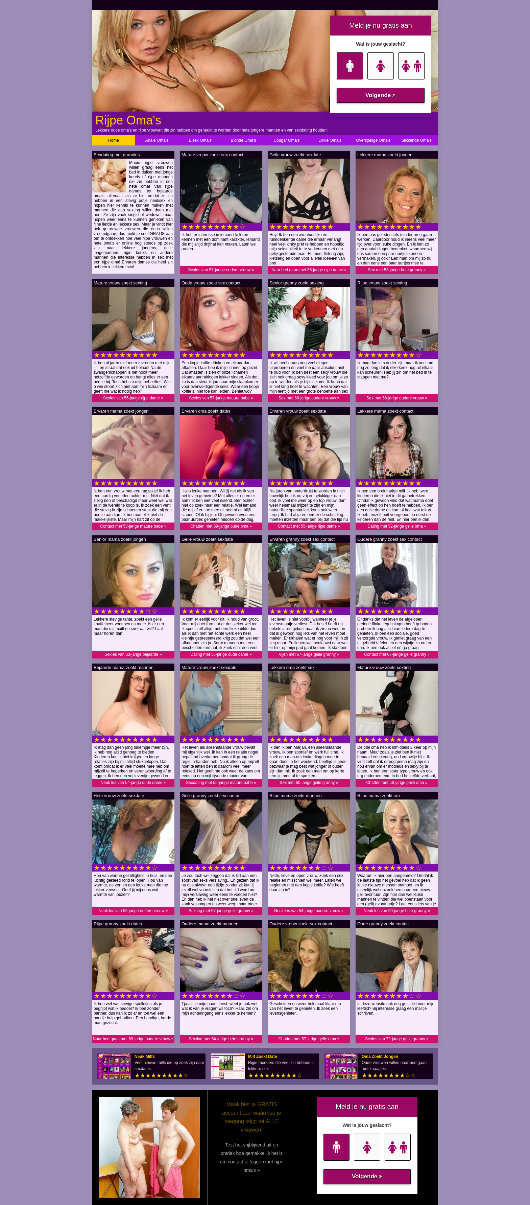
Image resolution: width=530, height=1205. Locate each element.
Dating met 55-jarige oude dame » (220, 654)
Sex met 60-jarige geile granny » (309, 782)
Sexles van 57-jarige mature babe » (221, 398)
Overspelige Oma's (373, 140)
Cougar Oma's (287, 140)
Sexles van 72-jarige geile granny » (396, 1039)
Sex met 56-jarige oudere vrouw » (396, 398)
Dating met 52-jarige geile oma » (396, 526)
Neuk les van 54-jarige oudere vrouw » (308, 910)
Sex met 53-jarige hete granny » (397, 270)
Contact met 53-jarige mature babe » (133, 526)
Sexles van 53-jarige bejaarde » (133, 654)
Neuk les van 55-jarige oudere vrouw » (133, 910)
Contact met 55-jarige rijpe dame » (309, 526)
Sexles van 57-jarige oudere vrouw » (221, 270)
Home (113, 140)
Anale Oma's (156, 140)
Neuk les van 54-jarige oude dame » (133, 782)
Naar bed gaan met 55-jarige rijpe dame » (308, 270)
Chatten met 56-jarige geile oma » (397, 782)
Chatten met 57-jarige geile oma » (309, 1039)
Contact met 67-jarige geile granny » (396, 654)
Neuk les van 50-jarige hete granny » (397, 910)
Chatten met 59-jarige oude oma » (221, 526)
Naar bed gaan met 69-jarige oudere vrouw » (133, 1039)
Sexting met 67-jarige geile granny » (221, 910)
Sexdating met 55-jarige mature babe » (221, 782)
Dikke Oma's (329, 140)
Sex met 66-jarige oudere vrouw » (309, 398)
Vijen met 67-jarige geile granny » (309, 654)
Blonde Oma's (243, 140)
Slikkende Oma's (416, 140)
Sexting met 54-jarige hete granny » (221, 1039)
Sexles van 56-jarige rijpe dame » (133, 398)
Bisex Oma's (200, 140)
